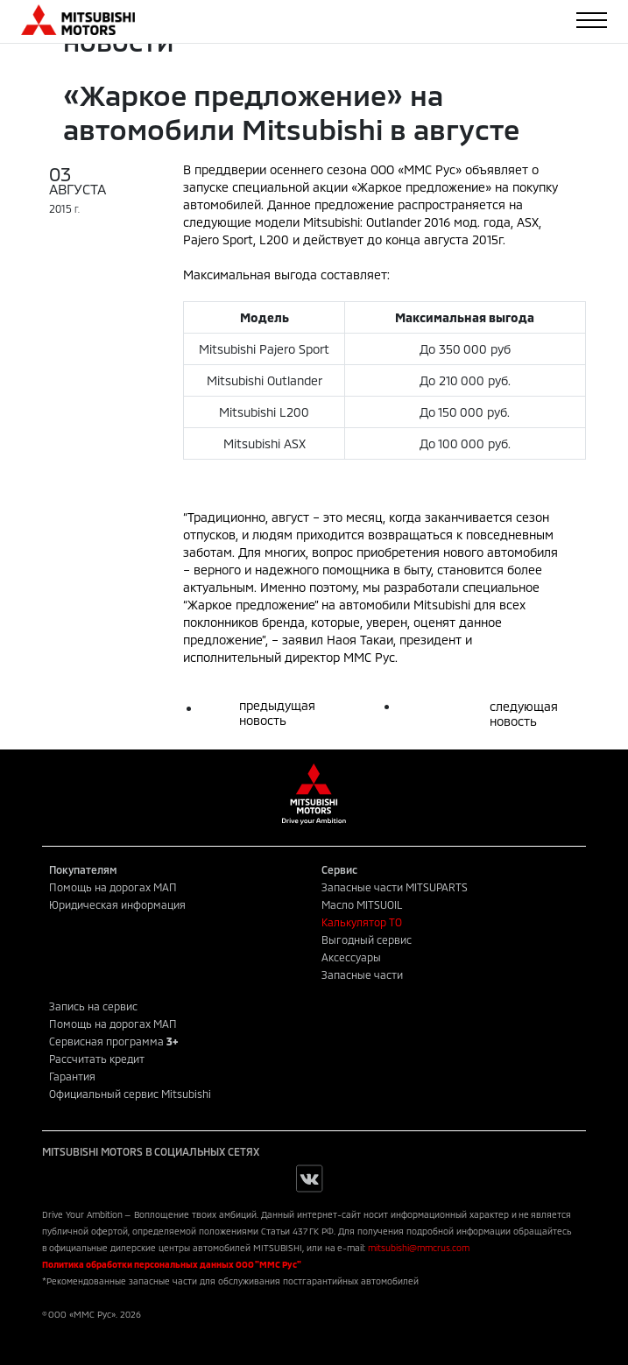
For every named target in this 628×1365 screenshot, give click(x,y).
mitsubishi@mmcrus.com (418, 1247)
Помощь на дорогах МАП (113, 887)
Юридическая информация (117, 904)
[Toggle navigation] (591, 20)
